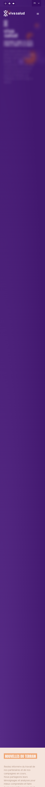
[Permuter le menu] (38, 15)
